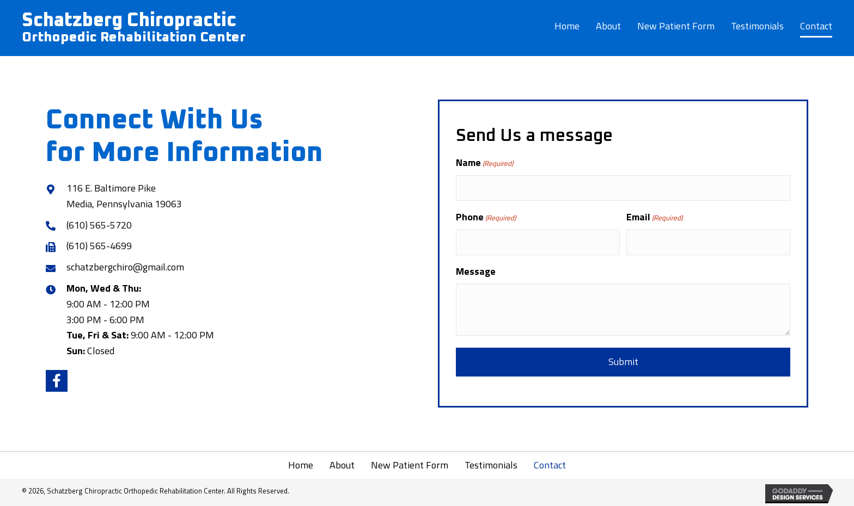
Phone (486, 216)
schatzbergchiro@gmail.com (125, 267)
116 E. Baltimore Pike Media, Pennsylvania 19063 (124, 196)
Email (654, 216)
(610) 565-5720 (99, 225)
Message (476, 271)
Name (484, 162)
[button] (57, 381)
